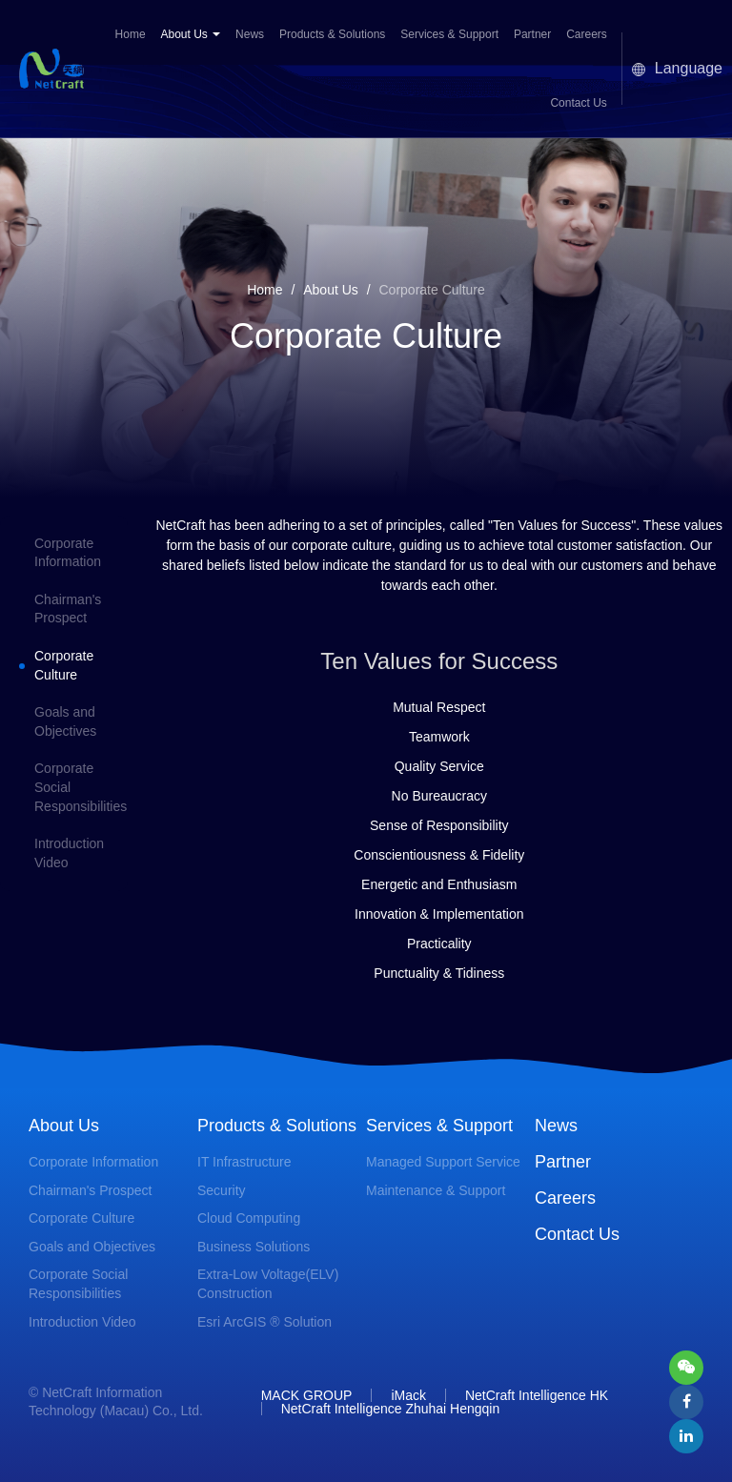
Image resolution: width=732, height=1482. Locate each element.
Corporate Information (93, 1161)
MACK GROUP (307, 1395)
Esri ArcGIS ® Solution (264, 1322)
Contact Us (578, 103)
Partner (532, 34)
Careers (586, 34)
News (249, 34)
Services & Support (449, 34)
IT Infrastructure (244, 1161)
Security (221, 1190)
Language (677, 68)
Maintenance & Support (435, 1190)
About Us (190, 34)
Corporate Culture (81, 1218)
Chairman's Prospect (90, 1190)
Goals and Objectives (92, 1246)
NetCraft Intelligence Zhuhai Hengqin (390, 1408)
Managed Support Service (443, 1161)
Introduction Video (82, 1322)
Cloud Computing (248, 1218)
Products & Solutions (332, 34)
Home (130, 34)
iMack (408, 1395)
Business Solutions (253, 1246)
